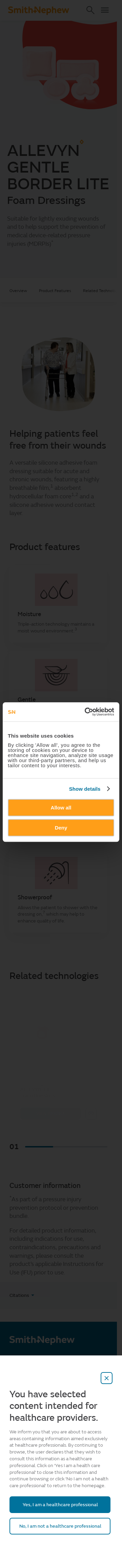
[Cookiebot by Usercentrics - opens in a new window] (86, 711)
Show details (85, 788)
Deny (61, 828)
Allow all (61, 807)
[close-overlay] (107, 1378)
